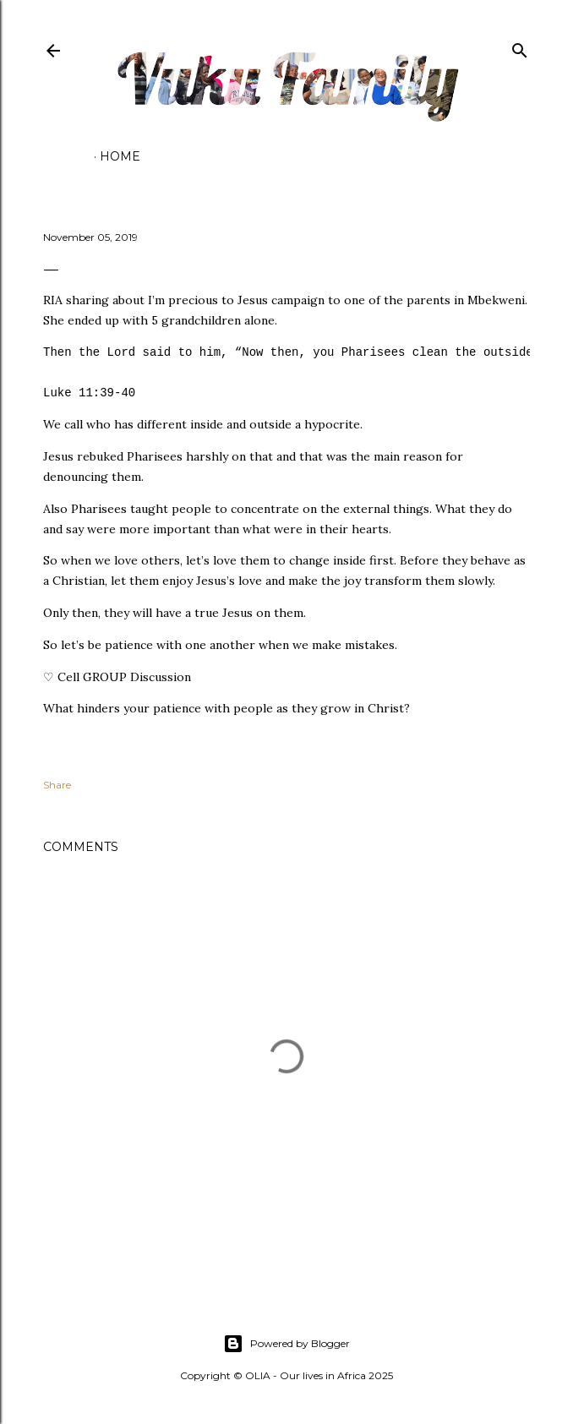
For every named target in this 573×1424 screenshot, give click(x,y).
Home (120, 156)
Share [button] (57, 784)
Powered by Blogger (286, 1344)
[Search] (520, 46)
